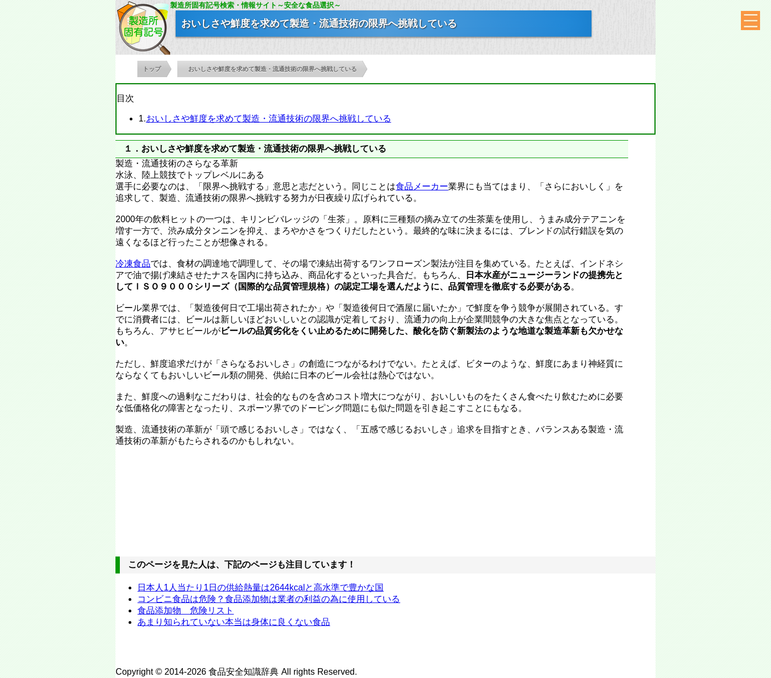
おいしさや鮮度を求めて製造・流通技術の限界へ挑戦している (268, 118)
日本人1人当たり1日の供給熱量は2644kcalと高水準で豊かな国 (260, 587)
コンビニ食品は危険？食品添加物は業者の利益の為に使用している (268, 599)
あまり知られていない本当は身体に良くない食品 (233, 622)
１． (132, 148)
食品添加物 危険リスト (185, 610)
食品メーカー (422, 186)
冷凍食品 (132, 263)
